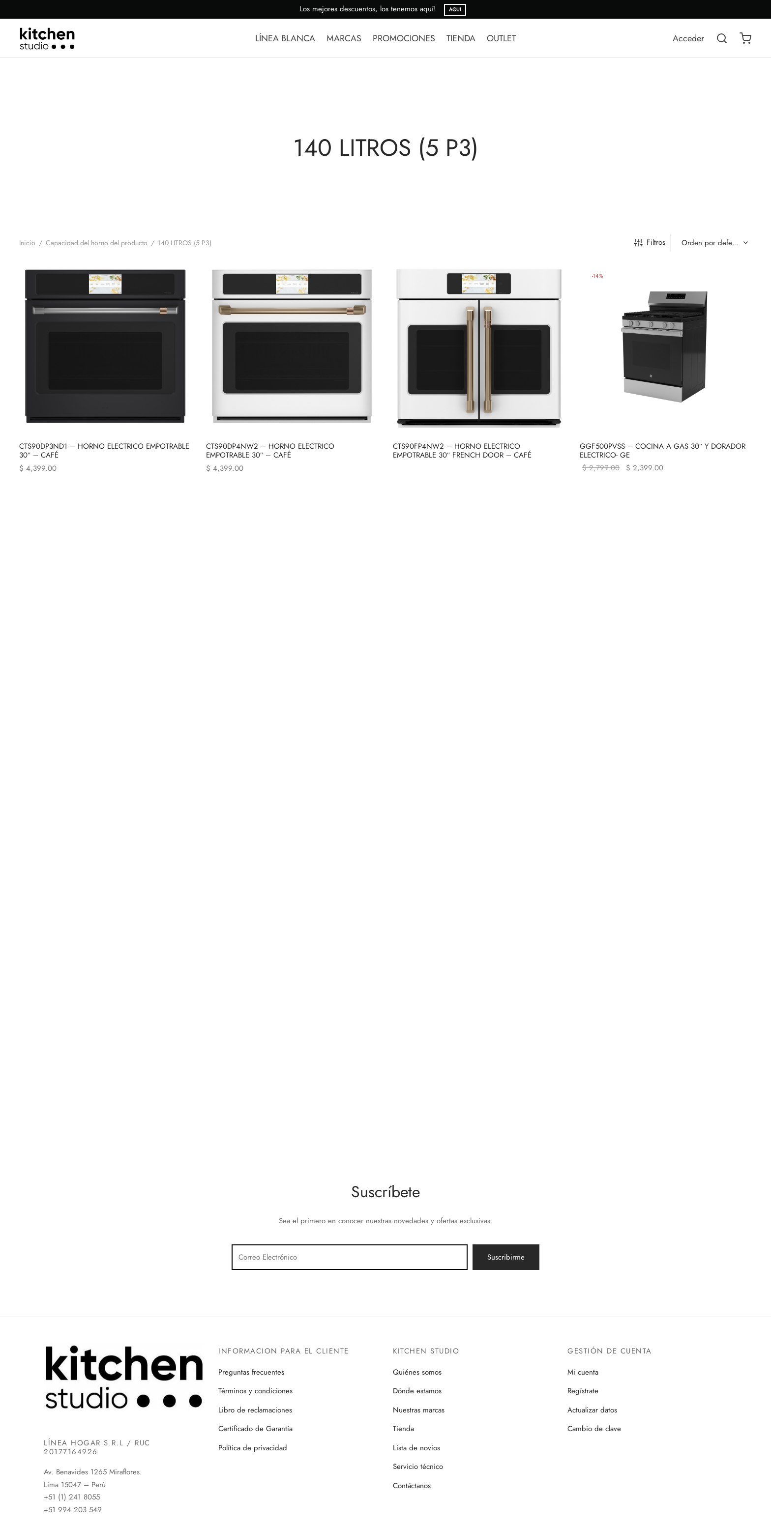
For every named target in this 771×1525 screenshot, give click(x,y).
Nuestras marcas (419, 1410)
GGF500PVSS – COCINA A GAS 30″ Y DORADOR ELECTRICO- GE (662, 450)
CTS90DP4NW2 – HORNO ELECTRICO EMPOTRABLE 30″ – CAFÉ (270, 450)
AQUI (455, 9)
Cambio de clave (594, 1428)
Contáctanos (412, 1485)
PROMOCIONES (404, 38)
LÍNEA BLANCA (285, 38)
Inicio (27, 243)
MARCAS (343, 38)
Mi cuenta (582, 1372)
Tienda (403, 1428)
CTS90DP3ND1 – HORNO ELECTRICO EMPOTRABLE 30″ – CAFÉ (104, 450)
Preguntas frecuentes (251, 1372)
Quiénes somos (417, 1372)
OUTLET (501, 38)
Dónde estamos (417, 1390)
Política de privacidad (252, 1447)
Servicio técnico (418, 1466)
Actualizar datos (592, 1410)
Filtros (649, 242)
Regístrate (582, 1390)
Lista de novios (416, 1447)
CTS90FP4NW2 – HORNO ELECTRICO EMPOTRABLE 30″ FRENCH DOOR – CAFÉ (462, 450)
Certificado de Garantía (255, 1428)
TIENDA (460, 38)
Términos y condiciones (255, 1390)
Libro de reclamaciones (255, 1410)
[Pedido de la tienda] (714, 243)
